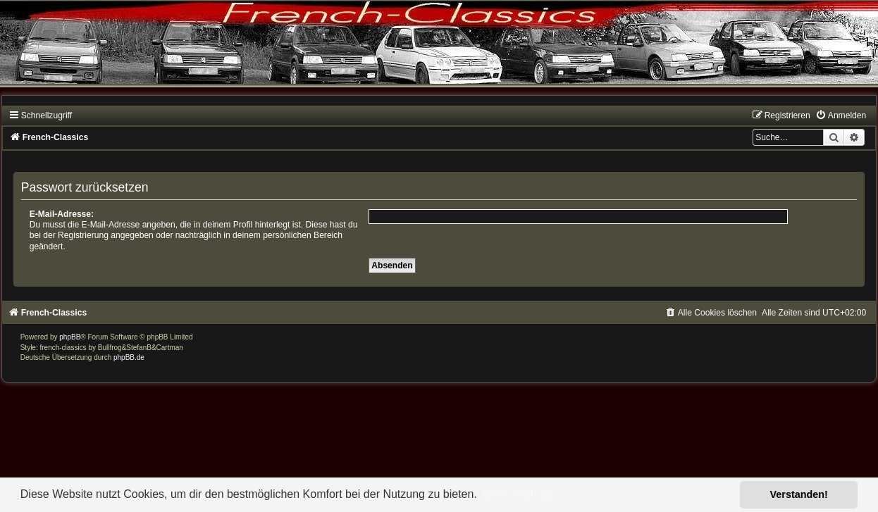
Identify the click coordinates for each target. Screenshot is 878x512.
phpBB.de (128, 357)
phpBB (69, 337)
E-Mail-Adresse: (62, 214)
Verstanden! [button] (799, 494)
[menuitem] (840, 115)
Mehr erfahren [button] (517, 494)
